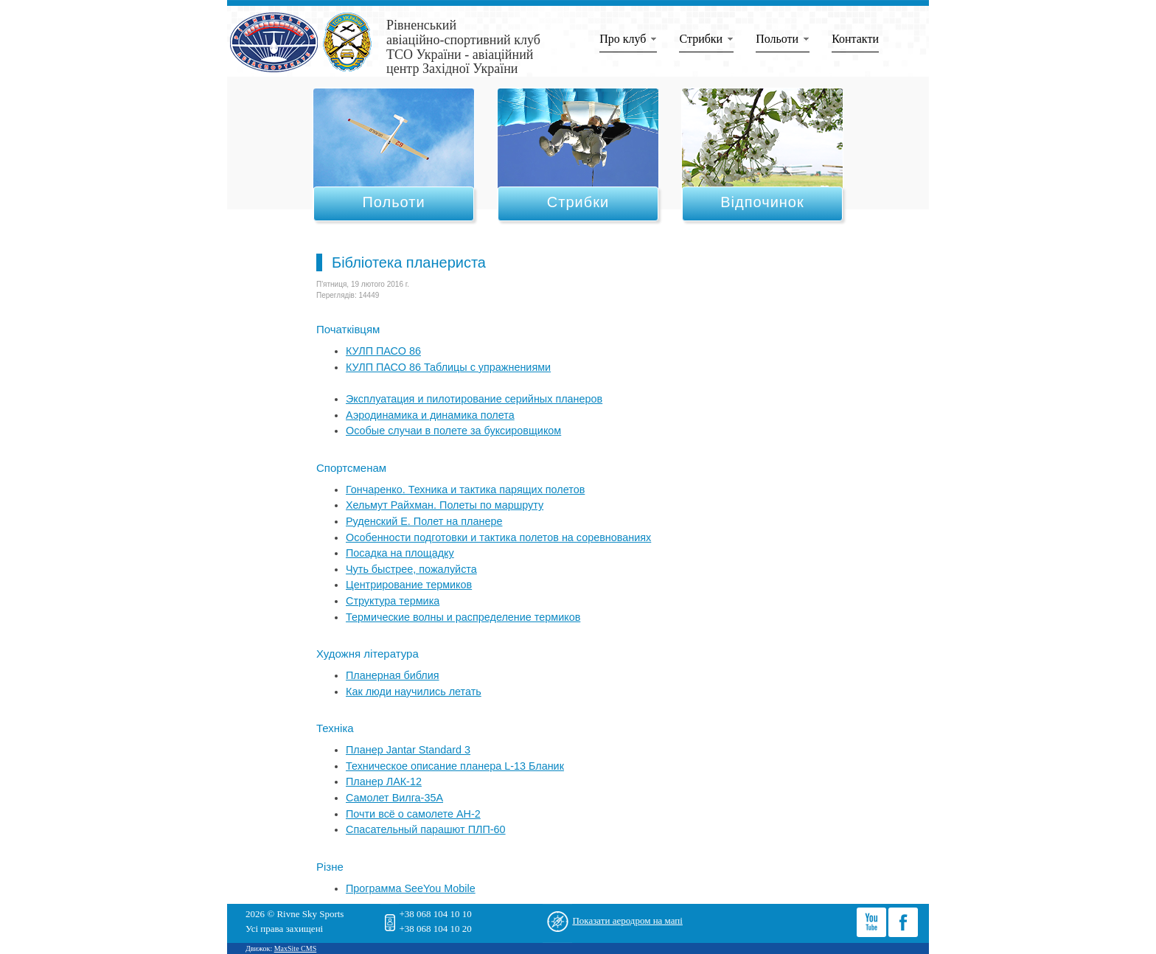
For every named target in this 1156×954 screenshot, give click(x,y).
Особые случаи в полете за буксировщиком (453, 430)
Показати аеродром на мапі (627, 920)
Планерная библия (392, 675)
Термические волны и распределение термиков (463, 617)
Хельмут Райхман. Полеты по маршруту (444, 505)
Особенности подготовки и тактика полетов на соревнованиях (498, 537)
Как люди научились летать (413, 691)
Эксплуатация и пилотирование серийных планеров (474, 399)
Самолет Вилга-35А (394, 798)
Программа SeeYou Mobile (411, 888)
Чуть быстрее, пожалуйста (411, 569)
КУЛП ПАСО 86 (383, 351)
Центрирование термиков (409, 585)
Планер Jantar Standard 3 (408, 750)
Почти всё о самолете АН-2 (413, 814)
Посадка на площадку (400, 553)
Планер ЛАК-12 (384, 781)
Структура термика (392, 601)
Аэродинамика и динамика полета (430, 415)
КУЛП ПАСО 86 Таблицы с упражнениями (448, 367)
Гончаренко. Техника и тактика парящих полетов (465, 489)
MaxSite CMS (295, 948)
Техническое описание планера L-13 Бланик (455, 766)
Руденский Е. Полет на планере (424, 521)
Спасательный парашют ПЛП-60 (426, 829)
